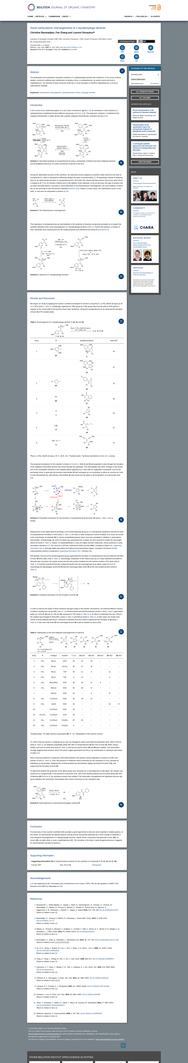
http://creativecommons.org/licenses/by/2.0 (45, 1034)
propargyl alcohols (88, 93)
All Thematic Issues (145, 92)
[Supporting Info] (150, 47)
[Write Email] (94, 32)
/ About (66, 16)
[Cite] (136, 56)
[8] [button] (78, 188)
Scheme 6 (46, 776)
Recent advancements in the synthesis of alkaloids (144, 111)
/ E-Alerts (155, 16)
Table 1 (90, 227)
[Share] (122, 56)
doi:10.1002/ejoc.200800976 (103, 959)
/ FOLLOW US (142, 16)
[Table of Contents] (122, 70)
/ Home (30, 16)
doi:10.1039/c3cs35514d (99, 978)
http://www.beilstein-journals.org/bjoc (110, 1039)
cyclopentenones (68, 93)
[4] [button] (84, 113)
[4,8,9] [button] (66, 191)
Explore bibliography (138, 79)
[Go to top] (123, 1045)
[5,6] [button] (105, 116)
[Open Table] (121, 321)
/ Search (129, 16)
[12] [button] (38, 753)
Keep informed (144, 162)
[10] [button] (31, 478)
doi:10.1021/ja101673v (45, 970)
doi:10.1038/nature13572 (109, 910)
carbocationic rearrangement (50, 93)
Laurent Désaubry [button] (83, 32)
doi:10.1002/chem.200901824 (48, 951)
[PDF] (122, 47)
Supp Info (150, 52)
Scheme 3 (104, 230)
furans (78, 93)
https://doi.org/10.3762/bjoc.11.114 (71, 47)
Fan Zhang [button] (61, 32)
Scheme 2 (72, 188)
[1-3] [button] (89, 110)
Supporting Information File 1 (70, 551)
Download (96, 865)
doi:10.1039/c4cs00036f (91, 994)
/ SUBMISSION (54, 16)
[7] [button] (95, 177)
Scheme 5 (111, 564)
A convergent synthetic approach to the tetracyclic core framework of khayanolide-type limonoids (144, 147)
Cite (136, 61)
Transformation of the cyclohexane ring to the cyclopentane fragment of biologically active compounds (144, 128)
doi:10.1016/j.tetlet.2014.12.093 (107, 940)
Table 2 (60, 611)
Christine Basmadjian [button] (42, 32)
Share (122, 61)
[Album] (136, 47)
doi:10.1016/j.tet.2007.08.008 (98, 986)
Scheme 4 (75, 464)
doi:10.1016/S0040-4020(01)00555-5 (50, 1005)
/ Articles (41, 16)
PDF (122, 52)
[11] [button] (48, 545)
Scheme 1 (79, 113)
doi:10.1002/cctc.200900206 (91, 1013)
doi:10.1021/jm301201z (86, 932)
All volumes (145, 98)
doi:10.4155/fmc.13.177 (45, 921)
